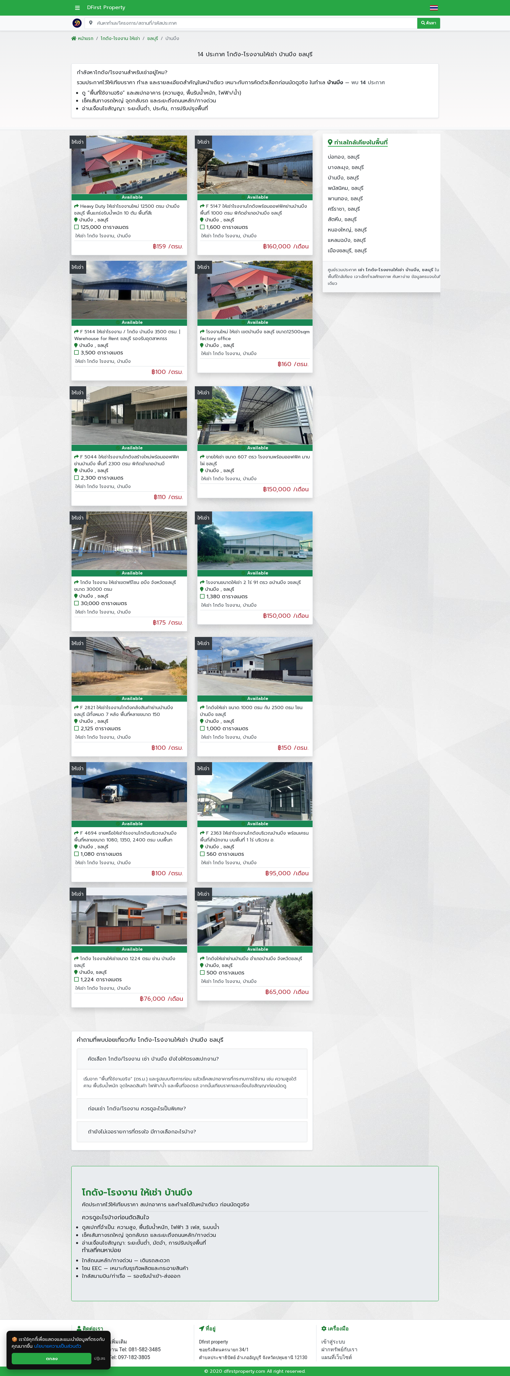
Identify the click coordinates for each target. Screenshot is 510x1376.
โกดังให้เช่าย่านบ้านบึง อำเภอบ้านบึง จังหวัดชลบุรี (254, 958)
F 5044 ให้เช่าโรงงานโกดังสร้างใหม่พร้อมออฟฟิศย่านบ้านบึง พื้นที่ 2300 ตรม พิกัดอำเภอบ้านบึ (126, 460)
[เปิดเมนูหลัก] (77, 8)
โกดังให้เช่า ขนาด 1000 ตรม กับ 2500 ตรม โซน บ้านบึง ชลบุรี (251, 711)
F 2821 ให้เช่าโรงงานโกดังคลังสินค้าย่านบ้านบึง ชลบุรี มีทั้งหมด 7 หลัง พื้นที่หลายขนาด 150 (123, 711)
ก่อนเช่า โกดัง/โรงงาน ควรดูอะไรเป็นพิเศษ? (137, 1109)
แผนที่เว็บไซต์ (336, 1357)
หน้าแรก (82, 38)
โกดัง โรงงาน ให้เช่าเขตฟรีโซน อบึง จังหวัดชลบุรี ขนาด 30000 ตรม (125, 586)
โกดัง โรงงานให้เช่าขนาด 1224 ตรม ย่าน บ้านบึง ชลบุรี (124, 962)
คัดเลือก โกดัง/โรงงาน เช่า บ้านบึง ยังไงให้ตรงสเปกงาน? (153, 1059)
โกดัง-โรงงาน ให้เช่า (120, 38)
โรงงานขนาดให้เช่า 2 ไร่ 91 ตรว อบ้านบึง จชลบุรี (253, 582)
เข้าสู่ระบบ (333, 1342)
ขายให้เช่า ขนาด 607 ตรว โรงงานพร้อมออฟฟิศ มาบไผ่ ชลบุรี (255, 460)
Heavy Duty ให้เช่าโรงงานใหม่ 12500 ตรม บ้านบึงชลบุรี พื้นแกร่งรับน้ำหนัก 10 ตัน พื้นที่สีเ (127, 210)
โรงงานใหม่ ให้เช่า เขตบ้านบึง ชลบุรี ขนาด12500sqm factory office (255, 335)
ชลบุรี (152, 38)
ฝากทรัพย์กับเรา (339, 1349)
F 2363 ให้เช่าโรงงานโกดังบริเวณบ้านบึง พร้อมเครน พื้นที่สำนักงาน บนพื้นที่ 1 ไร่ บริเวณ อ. (254, 836)
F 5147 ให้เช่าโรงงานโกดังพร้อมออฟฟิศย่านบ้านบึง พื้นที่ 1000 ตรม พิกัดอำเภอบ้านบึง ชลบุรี (253, 210)
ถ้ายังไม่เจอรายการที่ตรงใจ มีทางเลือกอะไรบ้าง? (142, 1132)
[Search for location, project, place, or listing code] (251, 23)
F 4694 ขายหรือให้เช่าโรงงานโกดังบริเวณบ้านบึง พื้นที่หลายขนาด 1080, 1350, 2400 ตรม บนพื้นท (125, 836)
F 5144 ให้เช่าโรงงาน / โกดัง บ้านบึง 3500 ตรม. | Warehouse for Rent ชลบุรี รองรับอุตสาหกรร (127, 335)
